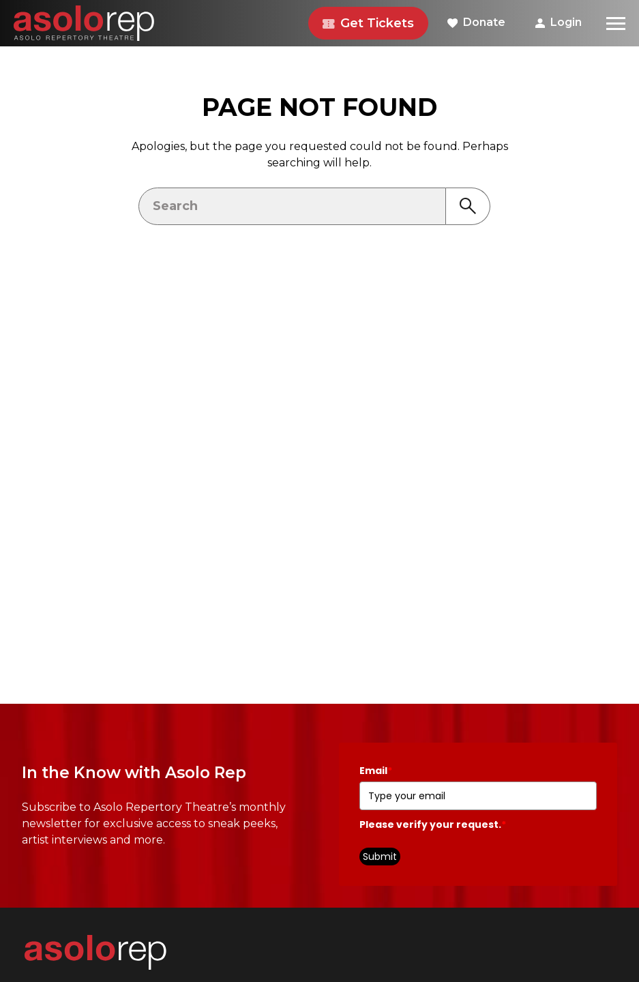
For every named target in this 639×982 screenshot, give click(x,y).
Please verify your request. (432, 824)
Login (558, 22)
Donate (476, 22)
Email (375, 770)
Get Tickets (368, 23)
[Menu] (616, 23)
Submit (380, 856)
